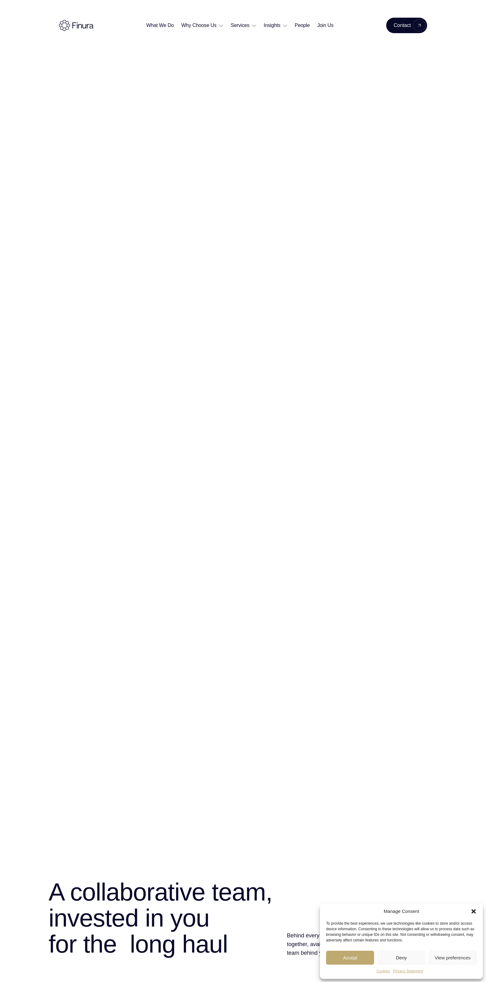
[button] (474, 911)
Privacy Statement (408, 971)
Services (240, 25)
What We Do (160, 25)
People (302, 25)
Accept (350, 957)
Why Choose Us (199, 25)
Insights (272, 25)
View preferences (453, 957)
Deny (401, 957)
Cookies (383, 971)
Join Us (325, 25)
